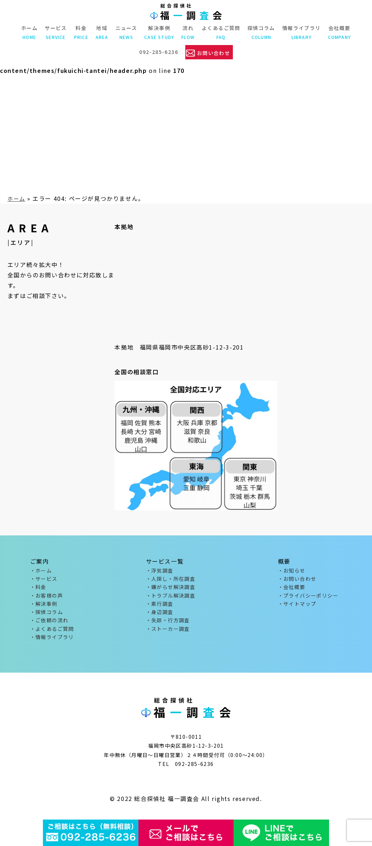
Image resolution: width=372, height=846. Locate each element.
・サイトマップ (297, 606)
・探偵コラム (46, 615)
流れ (188, 32)
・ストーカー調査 (168, 633)
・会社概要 (291, 588)
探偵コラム (261, 32)
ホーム (29, 32)
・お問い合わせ (297, 579)
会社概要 (339, 32)
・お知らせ (291, 570)
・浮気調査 (159, 570)
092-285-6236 (157, 51)
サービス (56, 32)
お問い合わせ (213, 51)
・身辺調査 (159, 615)
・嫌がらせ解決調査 (171, 588)
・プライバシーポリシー (308, 598)
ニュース (126, 32)
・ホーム (41, 570)
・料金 (38, 588)
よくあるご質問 (221, 32)
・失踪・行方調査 (168, 624)
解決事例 (159, 32)
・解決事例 (44, 606)
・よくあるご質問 (52, 633)
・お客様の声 (46, 598)
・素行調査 (159, 606)
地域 (102, 32)
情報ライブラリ (301, 32)
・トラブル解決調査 (171, 598)
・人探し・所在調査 (171, 579)
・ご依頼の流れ (49, 624)
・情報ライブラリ (52, 643)
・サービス (44, 579)
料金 (81, 32)
